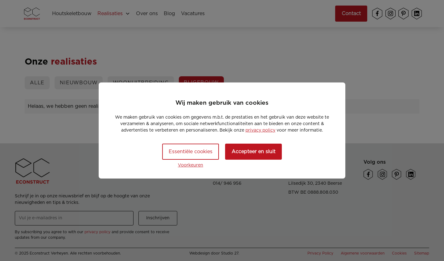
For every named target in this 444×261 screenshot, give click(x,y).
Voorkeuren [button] (190, 165)
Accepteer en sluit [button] (253, 151)
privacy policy (260, 130)
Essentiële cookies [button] (190, 151)
